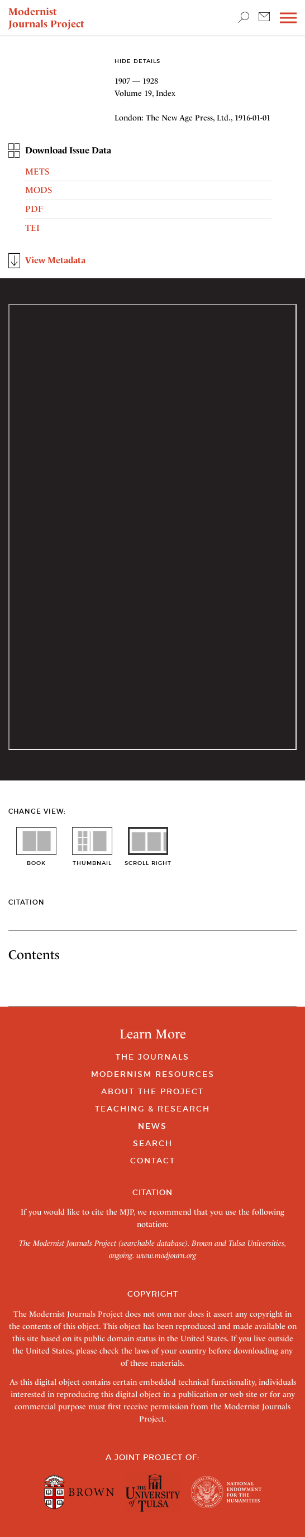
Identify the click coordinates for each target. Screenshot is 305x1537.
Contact (152, 1161)
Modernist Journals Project (46, 18)
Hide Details (137, 61)
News (152, 1126)
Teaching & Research (152, 1109)
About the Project (152, 1091)
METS (37, 171)
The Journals (152, 1057)
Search (153, 1143)
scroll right (148, 859)
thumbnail (92, 859)
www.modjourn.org (166, 1255)
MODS (38, 190)
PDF (34, 209)
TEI (32, 228)
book (36, 859)
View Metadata (55, 260)
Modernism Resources (153, 1074)
